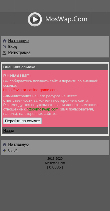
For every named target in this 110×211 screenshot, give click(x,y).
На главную (15, 40)
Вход (12, 46)
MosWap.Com (55, 163)
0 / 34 (10, 150)
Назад (8, 130)
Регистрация (19, 52)
